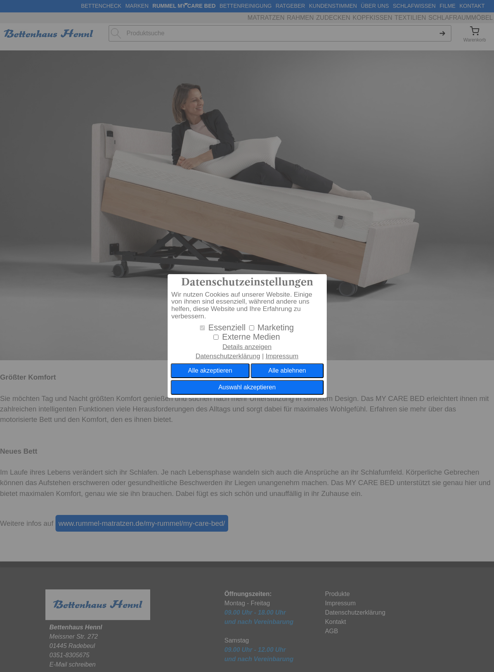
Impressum (281, 356)
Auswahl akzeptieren (247, 387)
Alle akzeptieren (210, 370)
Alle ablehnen (287, 370)
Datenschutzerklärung (228, 356)
